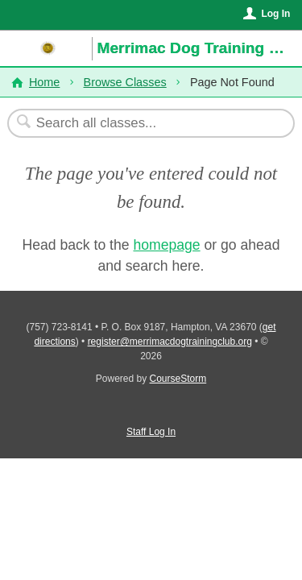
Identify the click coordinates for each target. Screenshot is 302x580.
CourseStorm (178, 378)
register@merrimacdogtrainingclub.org (170, 341)
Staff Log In (151, 431)
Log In (275, 13)
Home (44, 82)
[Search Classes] (142, 123)
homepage (166, 245)
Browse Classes (125, 82)
